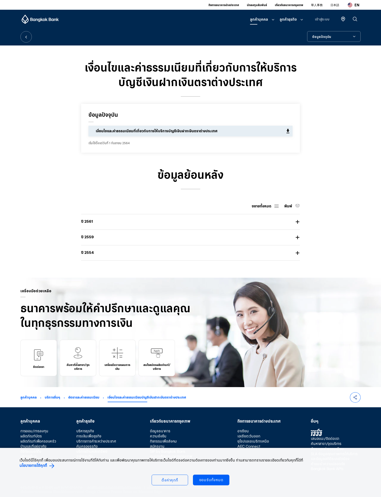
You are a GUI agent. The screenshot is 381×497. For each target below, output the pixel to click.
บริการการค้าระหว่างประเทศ (96, 441)
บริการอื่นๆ (52, 397)
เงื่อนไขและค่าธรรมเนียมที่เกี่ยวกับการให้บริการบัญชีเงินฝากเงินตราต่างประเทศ (156, 131)
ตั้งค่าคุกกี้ (170, 480)
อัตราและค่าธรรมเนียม (83, 397)
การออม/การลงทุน (34, 431)
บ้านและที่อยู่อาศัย (33, 446)
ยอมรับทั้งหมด (211, 480)
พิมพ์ (288, 206)
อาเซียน (243, 431)
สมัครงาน (157, 446)
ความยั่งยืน (158, 436)
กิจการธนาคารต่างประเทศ (223, 5)
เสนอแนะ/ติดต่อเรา (325, 438)
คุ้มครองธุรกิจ (86, 446)
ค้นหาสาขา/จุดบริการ (326, 443)
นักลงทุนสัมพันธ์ (257, 5)
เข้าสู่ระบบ (322, 19)
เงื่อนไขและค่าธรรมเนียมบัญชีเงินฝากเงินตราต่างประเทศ (146, 397)
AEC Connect (248, 446)
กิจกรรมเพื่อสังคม (163, 441)
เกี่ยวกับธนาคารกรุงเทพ (289, 5)
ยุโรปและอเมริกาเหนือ (253, 441)
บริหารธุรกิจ (85, 431)
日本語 (334, 5)
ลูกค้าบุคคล (259, 19)
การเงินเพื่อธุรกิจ (88, 436)
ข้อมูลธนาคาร (160, 431)
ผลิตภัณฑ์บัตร (31, 436)
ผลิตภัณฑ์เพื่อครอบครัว (38, 441)
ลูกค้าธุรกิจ (288, 19)
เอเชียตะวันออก (248, 436)
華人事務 (317, 5)
